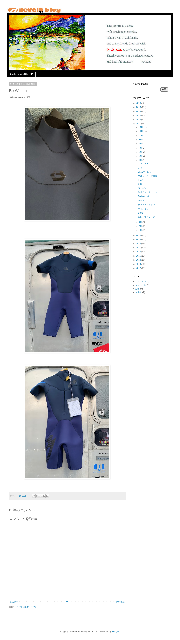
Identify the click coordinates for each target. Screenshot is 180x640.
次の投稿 (14, 601)
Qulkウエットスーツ (147, 192)
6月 (140, 152)
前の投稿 (120, 601)
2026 (138, 103)
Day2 (140, 180)
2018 (138, 243)
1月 (140, 230)
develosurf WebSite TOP (21, 74)
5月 (140, 156)
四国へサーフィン (146, 217)
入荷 (140, 168)
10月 (141, 135)
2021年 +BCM (144, 172)
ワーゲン (142, 188)
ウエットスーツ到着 (147, 176)
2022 (138, 119)
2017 (138, 247)
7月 (140, 148)
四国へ (141, 184)
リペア (141, 200)
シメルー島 (140, 285)
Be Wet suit (143, 196)
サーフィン (140, 281)
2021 (138, 123)
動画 (137, 288)
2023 (138, 115)
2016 (138, 251)
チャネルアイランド (147, 204)
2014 (138, 260)
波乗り (138, 292)
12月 (141, 127)
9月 (140, 139)
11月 (141, 131)
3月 (140, 222)
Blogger (115, 631)
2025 (138, 107)
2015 (138, 256)
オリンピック (144, 209)
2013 (138, 264)
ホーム (67, 601)
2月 (140, 226)
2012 (138, 268)
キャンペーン (144, 163)
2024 (138, 111)
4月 (140, 160)
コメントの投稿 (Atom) (25, 606)
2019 (138, 239)
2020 (138, 235)
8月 (140, 143)
